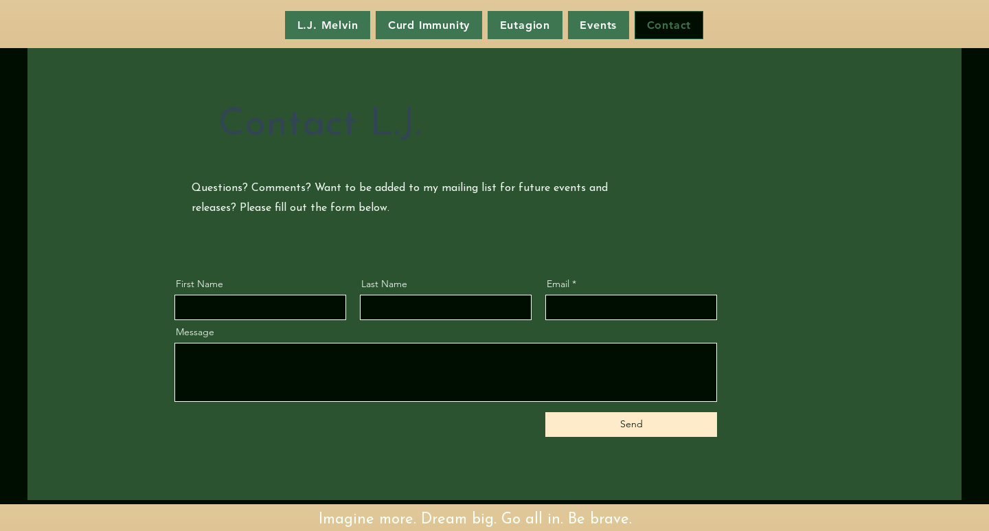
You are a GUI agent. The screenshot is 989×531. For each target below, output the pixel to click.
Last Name (384, 284)
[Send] (631, 424)
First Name (199, 284)
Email (558, 284)
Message (195, 332)
